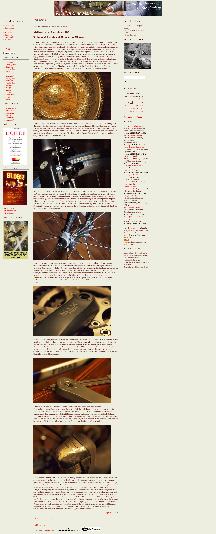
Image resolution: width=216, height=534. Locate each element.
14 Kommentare (45, 519)
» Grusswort (8, 35)
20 (134, 108)
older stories (40, 525)
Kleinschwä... (132, 228)
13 (134, 105)
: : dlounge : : (8, 113)
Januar (140, 117)
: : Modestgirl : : (9, 62)
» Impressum (8, 30)
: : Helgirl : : (8, 99)
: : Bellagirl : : (8, 71)
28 (137, 111)
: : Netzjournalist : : (10, 108)
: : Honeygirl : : (9, 67)
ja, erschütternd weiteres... (134, 126)
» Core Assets (8, 28)
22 (140, 108)
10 (125, 105)
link (36, 519)
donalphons (107, 512)
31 (125, 114)
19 (131, 108)
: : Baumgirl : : (9, 78)
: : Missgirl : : (8, 85)
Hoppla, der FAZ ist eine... (134, 175)
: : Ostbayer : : (8, 115)
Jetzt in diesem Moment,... (134, 135)
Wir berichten (8, 213)
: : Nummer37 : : (9, 120)
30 (142, 111)
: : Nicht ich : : (9, 117)
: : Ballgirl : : (8, 88)
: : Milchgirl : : (9, 83)
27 (134, 111)
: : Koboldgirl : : (9, 76)
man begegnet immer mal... (134, 216)
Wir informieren (9, 210)
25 (128, 111)
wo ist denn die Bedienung (134, 147)
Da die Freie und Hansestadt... (135, 165)
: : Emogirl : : (8, 95)
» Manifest (7, 32)
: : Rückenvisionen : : (11, 110)
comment (59, 519)
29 (140, 111)
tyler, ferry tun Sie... (131, 196)
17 (125, 108)
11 (128, 105)
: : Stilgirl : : (8, 92)
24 (125, 111)
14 (137, 105)
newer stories (40, 19)
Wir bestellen (8, 208)
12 (131, 105)
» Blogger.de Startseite (12, 49)
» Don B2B (7, 42)
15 (140, 105)
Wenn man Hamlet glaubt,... (134, 156)
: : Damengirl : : (9, 64)
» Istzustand (8, 37)
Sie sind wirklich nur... (132, 207)
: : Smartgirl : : (9, 69)
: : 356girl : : (8, 97)
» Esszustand (8, 39)
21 (137, 108)
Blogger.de (49, 530)
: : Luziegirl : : (9, 74)
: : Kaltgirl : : (8, 90)
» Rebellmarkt (8, 25)
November (128, 117)
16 (142, 105)
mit (135, 35)
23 (142, 108)
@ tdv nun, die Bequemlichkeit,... (131, 185)
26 (131, 111)
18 (128, 108)
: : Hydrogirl (8, 81)
